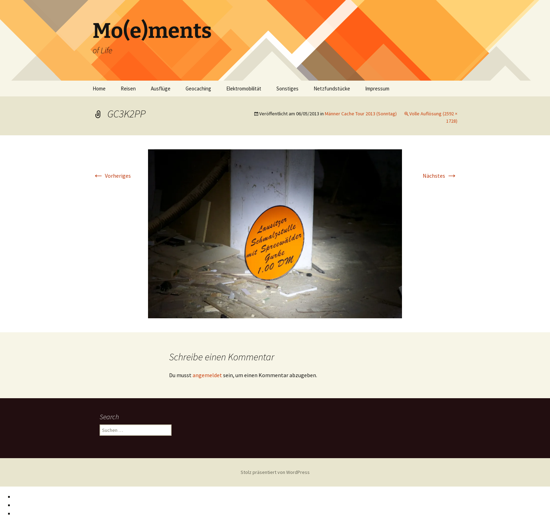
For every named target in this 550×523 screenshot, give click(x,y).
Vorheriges (112, 175)
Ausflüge (160, 88)
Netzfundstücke (332, 88)
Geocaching (198, 88)
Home (99, 88)
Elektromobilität (243, 88)
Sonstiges (287, 88)
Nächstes (440, 175)
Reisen (128, 88)
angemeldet (207, 375)
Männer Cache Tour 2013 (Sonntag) (361, 113)
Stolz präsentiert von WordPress (275, 472)
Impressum (377, 88)
